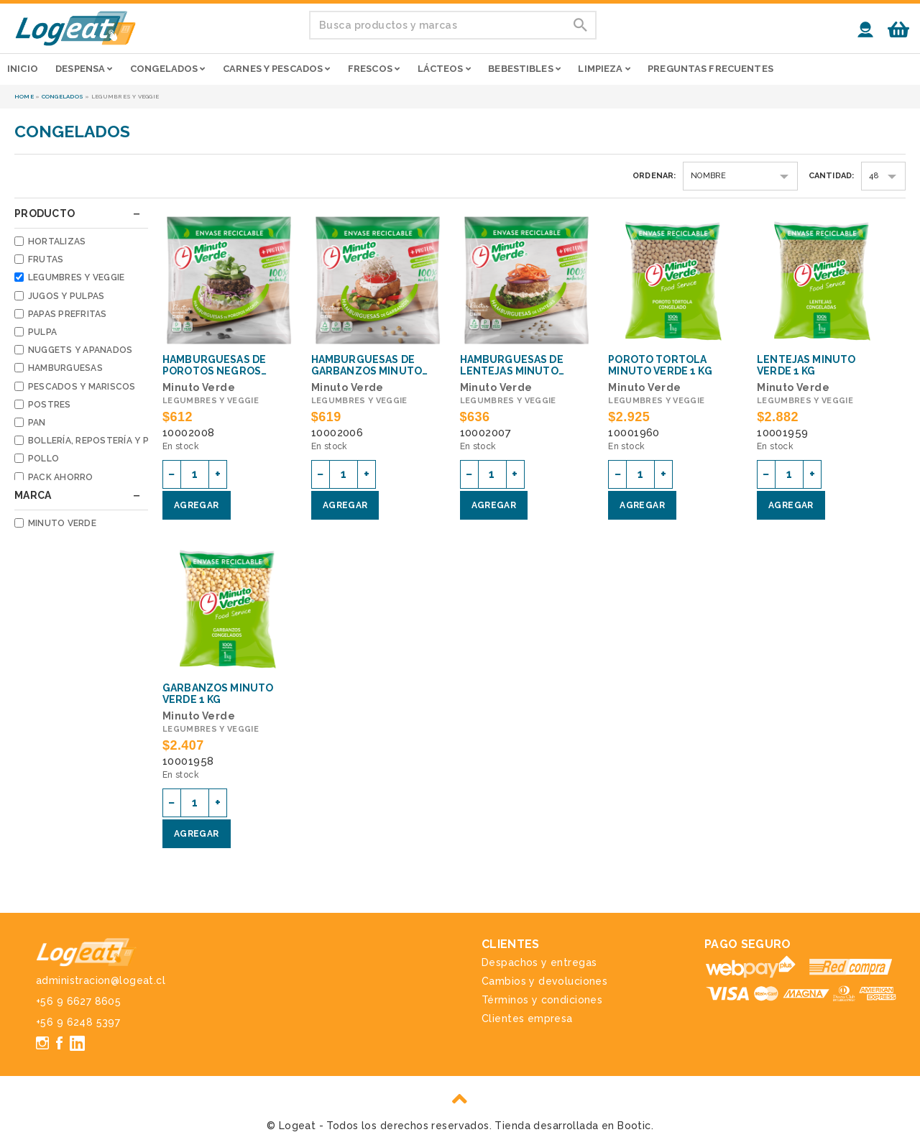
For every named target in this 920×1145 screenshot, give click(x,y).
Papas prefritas (67, 314)
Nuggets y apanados (80, 350)
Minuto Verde (62, 523)
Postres (49, 404)
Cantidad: (832, 175)
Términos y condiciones (542, 1000)
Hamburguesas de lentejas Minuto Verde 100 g (512, 365)
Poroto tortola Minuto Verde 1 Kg (660, 365)
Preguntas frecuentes (710, 68)
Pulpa (42, 332)
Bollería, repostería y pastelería (112, 440)
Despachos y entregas (539, 962)
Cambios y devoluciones (544, 981)
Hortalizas (57, 241)
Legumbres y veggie (76, 277)
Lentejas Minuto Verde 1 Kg (806, 365)
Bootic (634, 1125)
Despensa (83, 68)
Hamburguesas (65, 368)
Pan (37, 422)
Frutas (45, 259)
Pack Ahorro (60, 477)
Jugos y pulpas (66, 296)
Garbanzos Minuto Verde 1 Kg (217, 693)
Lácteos (444, 68)
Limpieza (604, 68)
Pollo (43, 458)
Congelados (168, 68)
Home (24, 96)
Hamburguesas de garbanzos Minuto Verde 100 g (366, 365)
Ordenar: (654, 175)
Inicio (22, 68)
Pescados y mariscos (82, 386)
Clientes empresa (527, 1018)
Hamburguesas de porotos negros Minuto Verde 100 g (218, 365)
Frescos (374, 68)
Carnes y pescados (276, 68)
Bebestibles (524, 68)
